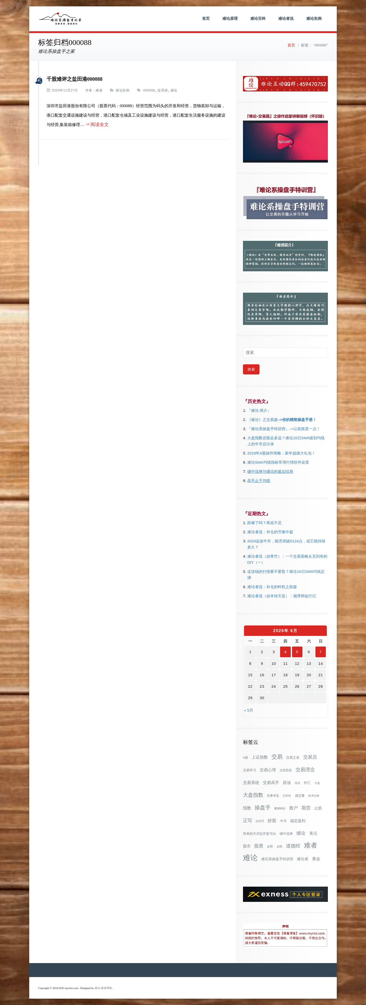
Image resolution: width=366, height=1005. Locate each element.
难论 (174, 90)
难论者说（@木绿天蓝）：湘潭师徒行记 (281, 596)
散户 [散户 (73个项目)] (293, 807)
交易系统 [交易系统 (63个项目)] (251, 782)
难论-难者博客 (103, 988)
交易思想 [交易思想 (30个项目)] (286, 770)
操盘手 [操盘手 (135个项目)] (263, 807)
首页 (206, 18)
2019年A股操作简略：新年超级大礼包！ (281, 453)
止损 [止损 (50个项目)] (318, 808)
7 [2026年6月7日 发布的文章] (320, 652)
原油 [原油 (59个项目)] (287, 782)
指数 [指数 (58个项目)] (247, 808)
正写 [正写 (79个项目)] (247, 820)
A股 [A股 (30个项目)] (245, 757)
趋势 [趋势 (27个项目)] (279, 846)
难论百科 (258, 18)
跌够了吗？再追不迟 (264, 523)
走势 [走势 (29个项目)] (270, 846)
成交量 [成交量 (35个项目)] (300, 795)
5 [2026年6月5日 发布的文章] (297, 652)
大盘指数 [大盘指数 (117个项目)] (253, 795)
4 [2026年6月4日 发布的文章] (285, 652)
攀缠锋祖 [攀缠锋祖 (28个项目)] (279, 808)
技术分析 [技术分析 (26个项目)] (313, 795)
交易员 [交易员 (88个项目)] (310, 757)
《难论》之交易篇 (262, 419)
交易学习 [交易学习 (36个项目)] (249, 770)
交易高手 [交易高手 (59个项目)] (271, 782)
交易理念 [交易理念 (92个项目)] (305, 769)
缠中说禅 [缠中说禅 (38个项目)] (286, 834)
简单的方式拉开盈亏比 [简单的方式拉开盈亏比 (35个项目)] (259, 834)
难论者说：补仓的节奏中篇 (270, 532)
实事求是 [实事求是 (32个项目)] (273, 795)
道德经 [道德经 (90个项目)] (293, 846)
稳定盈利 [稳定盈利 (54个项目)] (298, 821)
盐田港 (163, 90)
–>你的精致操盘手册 (295, 419)
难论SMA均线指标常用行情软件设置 (278, 462)
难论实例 (314, 18)
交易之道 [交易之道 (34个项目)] (292, 757)
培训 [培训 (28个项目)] (297, 782)
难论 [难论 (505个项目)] (250, 857)
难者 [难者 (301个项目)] (310, 845)
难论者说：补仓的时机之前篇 (272, 587)
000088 (149, 90)
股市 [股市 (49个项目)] (247, 846)
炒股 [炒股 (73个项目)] (272, 820)
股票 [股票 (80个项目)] (258, 846)
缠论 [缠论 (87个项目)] (301, 833)
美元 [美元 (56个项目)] (313, 833)
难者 (99, 90)
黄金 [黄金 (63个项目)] (316, 858)
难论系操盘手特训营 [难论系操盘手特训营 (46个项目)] (277, 859)
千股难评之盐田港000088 (74, 79)
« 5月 (248, 710)
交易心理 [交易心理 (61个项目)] (268, 769)
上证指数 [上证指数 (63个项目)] (260, 757)
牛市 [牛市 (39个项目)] (283, 821)
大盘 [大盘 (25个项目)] (317, 782)
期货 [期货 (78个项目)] (306, 807)
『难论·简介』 (259, 410)
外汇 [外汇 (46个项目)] (307, 783)
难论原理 (230, 18)
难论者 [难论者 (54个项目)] (302, 859)
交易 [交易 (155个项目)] (277, 756)
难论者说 (286, 18)
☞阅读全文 (97, 124)
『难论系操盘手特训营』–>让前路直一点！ (283, 429)
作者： (90, 90)
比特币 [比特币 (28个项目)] (260, 821)
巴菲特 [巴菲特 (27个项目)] (287, 795)
